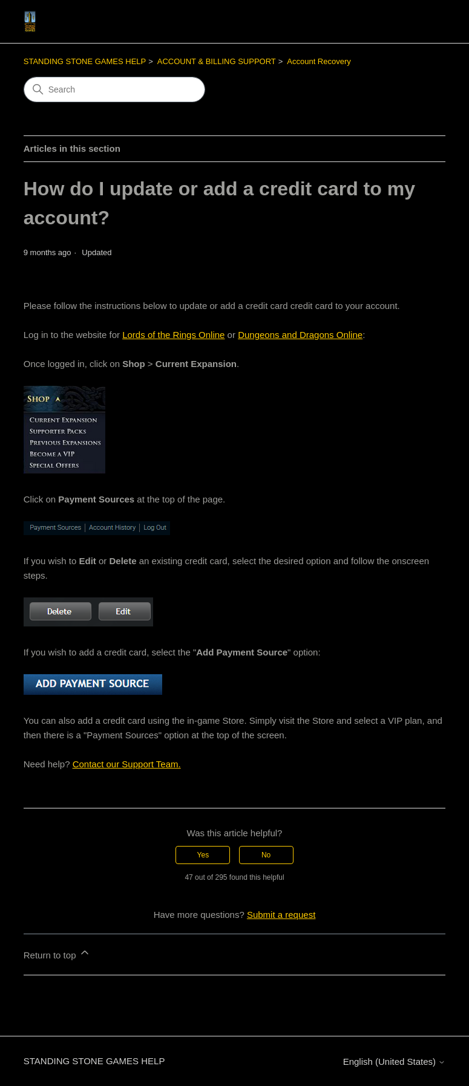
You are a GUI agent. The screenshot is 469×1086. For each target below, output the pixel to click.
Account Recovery (319, 61)
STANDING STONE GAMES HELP (85, 61)
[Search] (114, 89)
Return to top (57, 953)
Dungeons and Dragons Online (300, 335)
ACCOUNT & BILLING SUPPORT (216, 61)
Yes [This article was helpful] (203, 855)
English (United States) (394, 1061)
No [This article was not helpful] (266, 855)
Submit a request (281, 914)
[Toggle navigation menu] (423, 21)
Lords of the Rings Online (173, 335)
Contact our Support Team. (127, 764)
